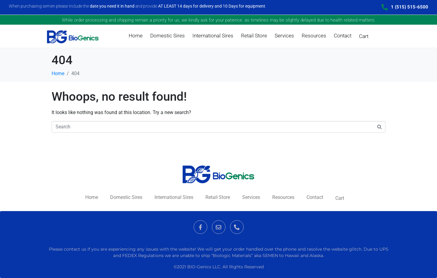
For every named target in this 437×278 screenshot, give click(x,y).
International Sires (212, 36)
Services (284, 36)
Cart (363, 36)
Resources (314, 36)
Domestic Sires (167, 36)
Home (136, 36)
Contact (342, 36)
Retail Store (254, 36)
